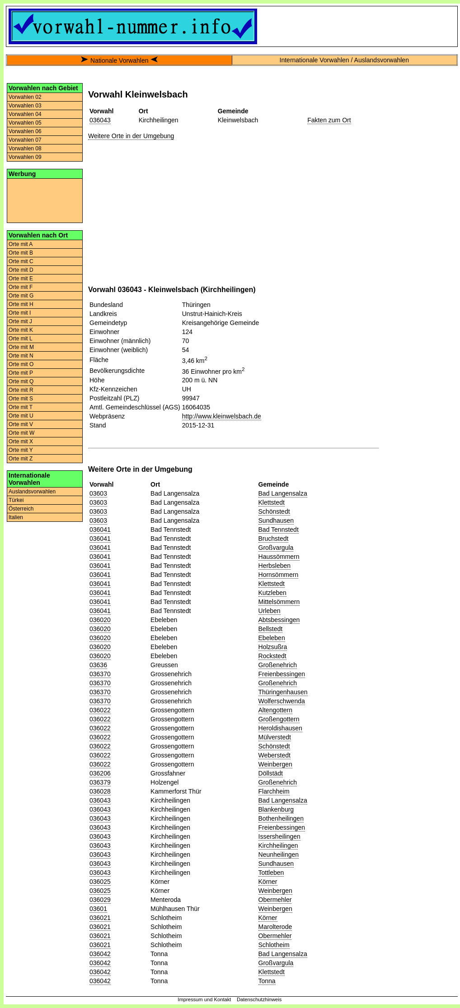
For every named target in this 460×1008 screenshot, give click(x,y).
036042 (100, 953)
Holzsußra (272, 646)
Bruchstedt (273, 538)
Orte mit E (21, 278)
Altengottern (275, 710)
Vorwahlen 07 (25, 140)
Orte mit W (21, 433)
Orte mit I (20, 313)
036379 (100, 782)
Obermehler (275, 899)
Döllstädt (270, 773)
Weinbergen (275, 764)
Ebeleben (271, 637)
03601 (98, 908)
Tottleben (271, 872)
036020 (100, 619)
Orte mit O (21, 364)
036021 (100, 917)
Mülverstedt (274, 737)
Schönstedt (274, 511)
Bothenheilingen (281, 818)
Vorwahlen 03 (25, 105)
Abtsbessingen (279, 619)
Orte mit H (21, 304)
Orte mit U (21, 416)
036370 (100, 674)
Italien (16, 517)
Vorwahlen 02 (25, 97)
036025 (100, 881)
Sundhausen (276, 520)
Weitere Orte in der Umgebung (131, 135)
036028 (100, 791)
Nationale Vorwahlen (119, 60)
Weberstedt (274, 755)
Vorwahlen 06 (25, 131)
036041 (100, 529)
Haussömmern (279, 556)
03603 (98, 493)
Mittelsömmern (279, 601)
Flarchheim (274, 791)
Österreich (21, 509)
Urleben (269, 610)
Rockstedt (272, 656)
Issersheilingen (279, 836)
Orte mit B (21, 253)
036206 (100, 773)
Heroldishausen (280, 728)
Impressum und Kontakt (204, 999)
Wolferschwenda (281, 701)
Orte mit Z (21, 458)
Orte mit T (21, 407)
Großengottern (279, 719)
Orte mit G (21, 296)
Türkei (16, 500)
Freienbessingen (281, 674)
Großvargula (276, 547)
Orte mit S (21, 398)
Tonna (267, 981)
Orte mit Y (21, 450)
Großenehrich (277, 665)
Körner (267, 881)
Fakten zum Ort (329, 120)
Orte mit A (21, 244)
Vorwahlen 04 (25, 114)
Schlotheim (274, 944)
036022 (100, 710)
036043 (100, 120)
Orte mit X (21, 441)
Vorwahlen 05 (25, 123)
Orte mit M (21, 347)
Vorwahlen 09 (25, 157)
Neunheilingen (278, 854)
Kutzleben (272, 592)
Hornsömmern (278, 574)
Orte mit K (21, 330)
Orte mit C (21, 261)
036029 (100, 899)
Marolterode (275, 926)
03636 (98, 665)
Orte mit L (21, 338)
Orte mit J (20, 321)
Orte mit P (21, 373)
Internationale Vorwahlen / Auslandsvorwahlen (344, 60)
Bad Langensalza (282, 493)
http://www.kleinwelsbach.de (221, 416)
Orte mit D (21, 270)
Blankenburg (276, 809)
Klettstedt (271, 502)
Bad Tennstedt (278, 529)
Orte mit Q (21, 381)
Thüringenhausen (283, 692)
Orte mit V (21, 424)
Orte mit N (21, 356)
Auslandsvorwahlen (32, 491)
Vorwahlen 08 (25, 148)
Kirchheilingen (278, 845)
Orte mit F (21, 287)
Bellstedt (270, 628)
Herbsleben (274, 565)
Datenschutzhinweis (259, 999)
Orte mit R (21, 390)
